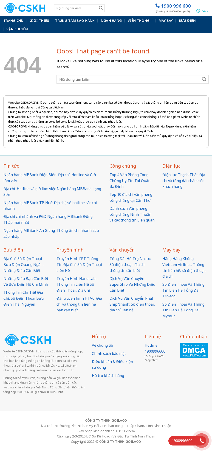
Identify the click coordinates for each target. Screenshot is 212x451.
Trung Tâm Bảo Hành (75, 20)
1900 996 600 (173, 8)
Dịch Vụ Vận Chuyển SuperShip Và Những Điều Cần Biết (132, 284)
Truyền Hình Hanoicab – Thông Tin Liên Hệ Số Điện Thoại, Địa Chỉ (78, 284)
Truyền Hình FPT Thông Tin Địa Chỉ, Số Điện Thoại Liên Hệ (79, 264)
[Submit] (101, 8)
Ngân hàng (111, 20)
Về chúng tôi (102, 345)
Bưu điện (187, 20)
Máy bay (166, 20)
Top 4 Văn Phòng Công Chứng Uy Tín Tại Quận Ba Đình (130, 180)
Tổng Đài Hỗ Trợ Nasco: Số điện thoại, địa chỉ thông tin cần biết (130, 264)
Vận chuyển (17, 29)
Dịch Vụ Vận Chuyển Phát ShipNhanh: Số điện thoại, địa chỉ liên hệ (132, 304)
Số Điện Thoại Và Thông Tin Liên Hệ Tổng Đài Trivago (183, 290)
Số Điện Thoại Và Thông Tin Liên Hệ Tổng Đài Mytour (183, 310)
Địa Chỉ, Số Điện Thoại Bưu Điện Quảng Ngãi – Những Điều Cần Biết (24, 264)
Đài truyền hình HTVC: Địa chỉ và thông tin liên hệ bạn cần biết (79, 304)
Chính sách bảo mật (109, 353)
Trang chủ (13, 20)
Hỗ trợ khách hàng (108, 375)
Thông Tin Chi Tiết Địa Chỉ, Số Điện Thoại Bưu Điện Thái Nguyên (23, 298)
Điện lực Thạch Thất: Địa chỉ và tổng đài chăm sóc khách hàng (183, 180)
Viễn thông (140, 20)
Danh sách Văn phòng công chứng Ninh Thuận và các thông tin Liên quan (132, 214)
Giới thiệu (39, 20)
